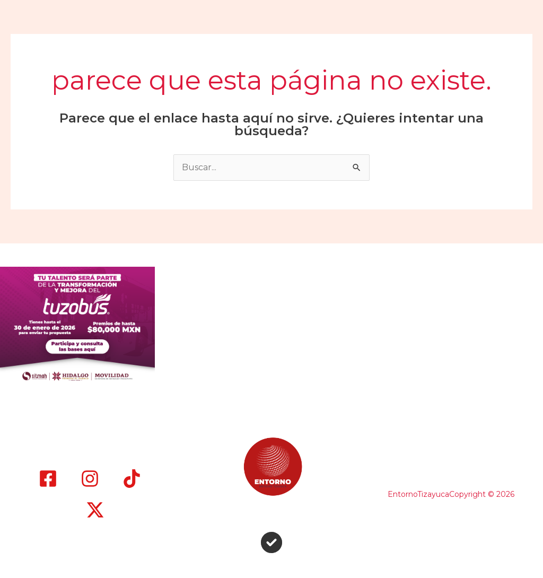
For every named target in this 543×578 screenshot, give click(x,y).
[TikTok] (131, 478)
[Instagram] (90, 478)
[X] (95, 510)
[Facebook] (48, 478)
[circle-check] (271, 542)
